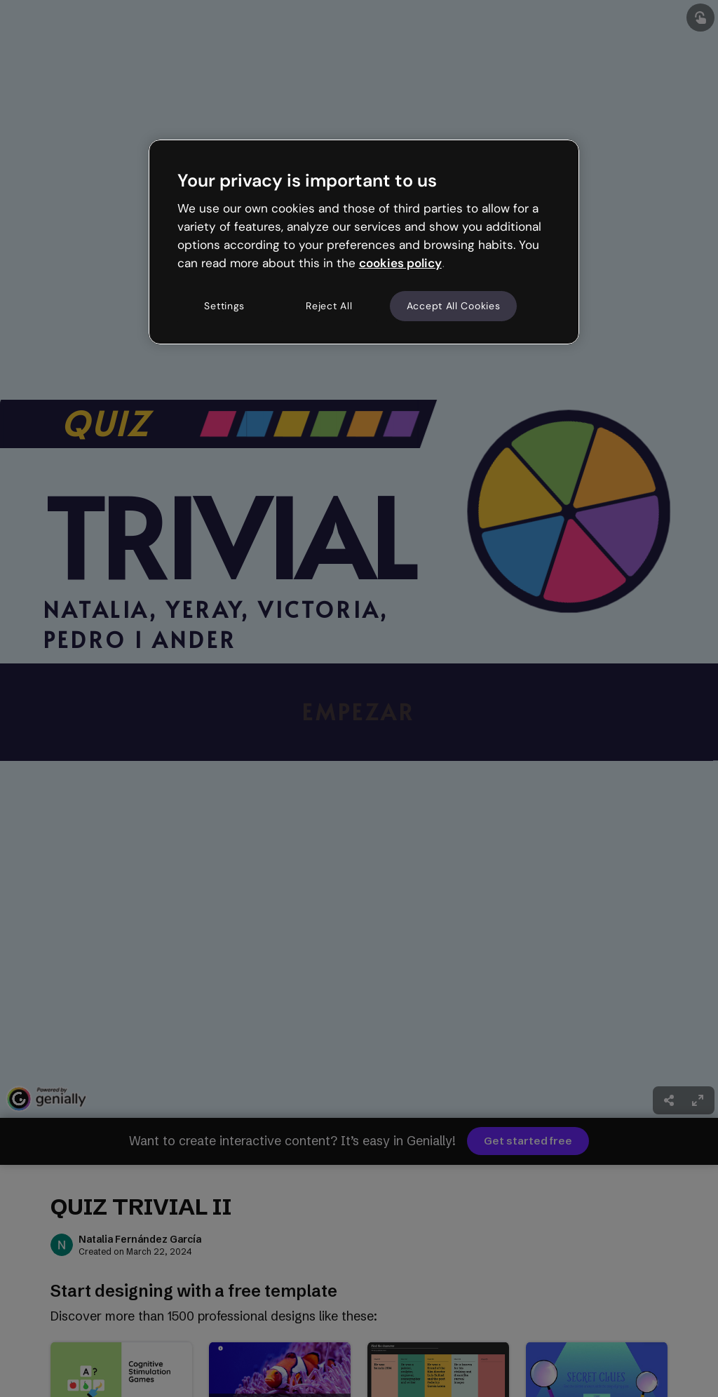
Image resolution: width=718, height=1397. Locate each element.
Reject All (329, 305)
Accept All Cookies (454, 305)
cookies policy (400, 263)
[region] (364, 242)
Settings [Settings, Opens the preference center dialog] (224, 305)
